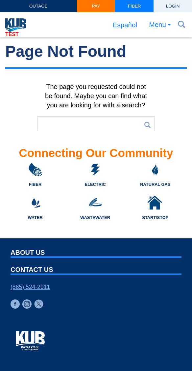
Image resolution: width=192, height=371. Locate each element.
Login (173, 6)
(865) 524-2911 (30, 287)
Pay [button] (96, 6)
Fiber (134, 6)
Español (124, 25)
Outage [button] (38, 6)
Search (147, 125)
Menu (157, 25)
